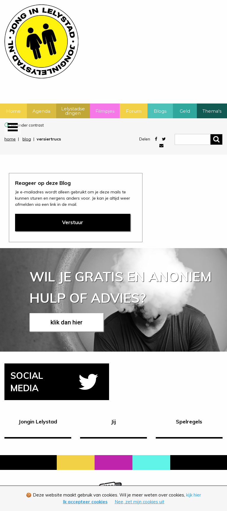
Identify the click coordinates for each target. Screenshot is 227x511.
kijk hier (193, 495)
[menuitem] (13, 111)
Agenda (41, 111)
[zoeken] (198, 139)
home (10, 139)
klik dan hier (66, 322)
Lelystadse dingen (73, 111)
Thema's (211, 111)
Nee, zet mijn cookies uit (139, 501)
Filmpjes (104, 111)
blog (26, 139)
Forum (133, 111)
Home (13, 111)
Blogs (160, 111)
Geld (185, 111)
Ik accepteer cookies (85, 501)
